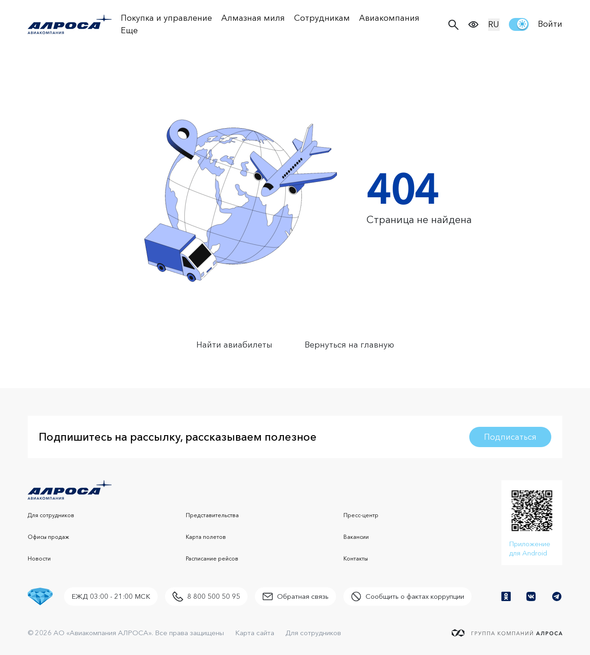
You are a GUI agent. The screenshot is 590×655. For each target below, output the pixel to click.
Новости (39, 558)
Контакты (355, 558)
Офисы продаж (48, 536)
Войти (550, 24)
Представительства (212, 515)
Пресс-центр (360, 515)
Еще (129, 30)
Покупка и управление (166, 18)
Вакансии (356, 536)
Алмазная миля (253, 18)
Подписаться (510, 437)
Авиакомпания (389, 18)
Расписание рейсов (212, 558)
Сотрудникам (322, 18)
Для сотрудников (51, 515)
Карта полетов (206, 536)
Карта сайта (254, 632)
